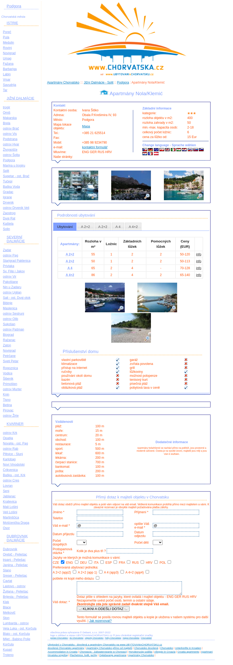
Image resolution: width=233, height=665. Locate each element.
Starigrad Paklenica (16, 261)
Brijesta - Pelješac (15, 597)
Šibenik (8, 378)
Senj (6, 491)
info (198, 254)
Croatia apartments (188, 654)
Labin (7, 74)
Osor (6, 528)
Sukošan (9, 324)
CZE (58, 563)
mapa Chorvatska (131, 640)
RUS (138, 563)
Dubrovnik (10, 549)
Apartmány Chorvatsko (63, 82)
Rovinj (7, 48)
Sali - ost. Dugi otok (16, 298)
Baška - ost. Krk (14, 475)
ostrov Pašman (13, 329)
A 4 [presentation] (117, 227)
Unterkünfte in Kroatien (188, 650)
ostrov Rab (10, 449)
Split (6, 171)
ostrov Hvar (11, 144)
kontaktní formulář (94, 147)
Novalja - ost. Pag (15, 443)
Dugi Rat (9, 218)
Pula (6, 37)
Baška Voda (11, 187)
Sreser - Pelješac (15, 575)
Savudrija (9, 85)
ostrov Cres (11, 480)
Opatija (8, 438)
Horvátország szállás (140, 654)
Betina (7, 405)
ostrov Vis (10, 134)
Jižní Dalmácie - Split (98, 82)
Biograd (8, 335)
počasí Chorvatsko (59, 640)
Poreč (7, 32)
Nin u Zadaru (12, 287)
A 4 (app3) (114, 572)
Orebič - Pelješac (15, 554)
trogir (6, 107)
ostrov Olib (10, 319)
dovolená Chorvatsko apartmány (66, 650)
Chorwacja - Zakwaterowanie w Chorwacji (103, 654)
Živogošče (10, 150)
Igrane (7, 197)
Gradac (8, 192)
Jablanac (9, 496)
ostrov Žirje (11, 416)
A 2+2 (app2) (64, 572)
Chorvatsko (166, 650)
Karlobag (9, 459)
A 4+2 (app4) (137, 572)
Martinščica (11, 517)
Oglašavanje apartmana (112, 657)
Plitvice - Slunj (13, 454)
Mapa (86, 126)
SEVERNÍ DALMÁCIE (16, 239)
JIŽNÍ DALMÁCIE (20, 98)
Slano (7, 570)
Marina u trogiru (14, 165)
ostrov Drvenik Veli (16, 208)
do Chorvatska (76, 640)
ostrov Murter (12, 389)
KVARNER (15, 424)
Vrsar (6, 79)
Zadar (7, 250)
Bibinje (7, 303)
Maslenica (10, 308)
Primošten (10, 384)
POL (165, 563)
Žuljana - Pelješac (15, 591)
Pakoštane (10, 282)
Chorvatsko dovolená (146, 650)
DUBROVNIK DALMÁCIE (17, 538)
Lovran (8, 486)
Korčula (8, 644)
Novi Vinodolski (14, 464)
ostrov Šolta (11, 155)
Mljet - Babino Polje (16, 639)
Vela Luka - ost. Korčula (20, 628)
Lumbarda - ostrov (16, 623)
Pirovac (8, 410)
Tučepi (7, 181)
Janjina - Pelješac (15, 565)
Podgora (14, 6)
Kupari (7, 650)
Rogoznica (10, 368)
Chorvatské (146, 640)
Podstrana (10, 139)
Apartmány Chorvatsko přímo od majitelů (109, 650)
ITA (99, 563)
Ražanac (9, 340)
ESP (111, 563)
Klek (6, 602)
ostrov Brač (11, 128)
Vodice (7, 373)
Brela (6, 123)
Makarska (10, 118)
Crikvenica (10, 470)
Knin (6, 394)
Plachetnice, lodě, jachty (83, 657)
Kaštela (8, 224)
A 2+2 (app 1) (90, 572)
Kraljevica (10, 501)
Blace (7, 607)
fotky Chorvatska (113, 640)
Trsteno (8, 655)
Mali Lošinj (10, 507)
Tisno (7, 400)
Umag (7, 58)
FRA (125, 563)
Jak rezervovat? (99, 623)
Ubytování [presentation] (65, 227)
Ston (6, 618)
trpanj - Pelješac (14, 560)
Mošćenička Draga (16, 523)
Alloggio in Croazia (165, 654)
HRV (152, 563)
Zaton (7, 345)
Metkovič (9, 612)
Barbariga (10, 69)
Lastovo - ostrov (14, 586)
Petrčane (9, 356)
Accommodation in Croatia (63, 654)
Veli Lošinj (10, 512)
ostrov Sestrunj (13, 313)
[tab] (65, 227)
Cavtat (7, 581)
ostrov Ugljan (12, 292)
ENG (72, 563)
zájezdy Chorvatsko (94, 640)
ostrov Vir (9, 276)
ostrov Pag (10, 255)
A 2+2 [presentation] (85, 227)
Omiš (6, 112)
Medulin (8, 42)
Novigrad (9, 53)
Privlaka (8, 266)
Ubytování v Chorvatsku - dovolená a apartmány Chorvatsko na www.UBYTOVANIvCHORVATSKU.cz (105, 646)
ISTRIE (12, 23)
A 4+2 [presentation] (133, 227)
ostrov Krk (10, 433)
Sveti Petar (11, 361)
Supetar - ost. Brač (16, 176)
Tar (5, 90)
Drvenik (8, 202)
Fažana (8, 64)
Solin (6, 229)
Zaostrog (9, 213)
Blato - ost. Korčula (16, 634)
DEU (86, 563)
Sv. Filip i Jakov (14, 271)
